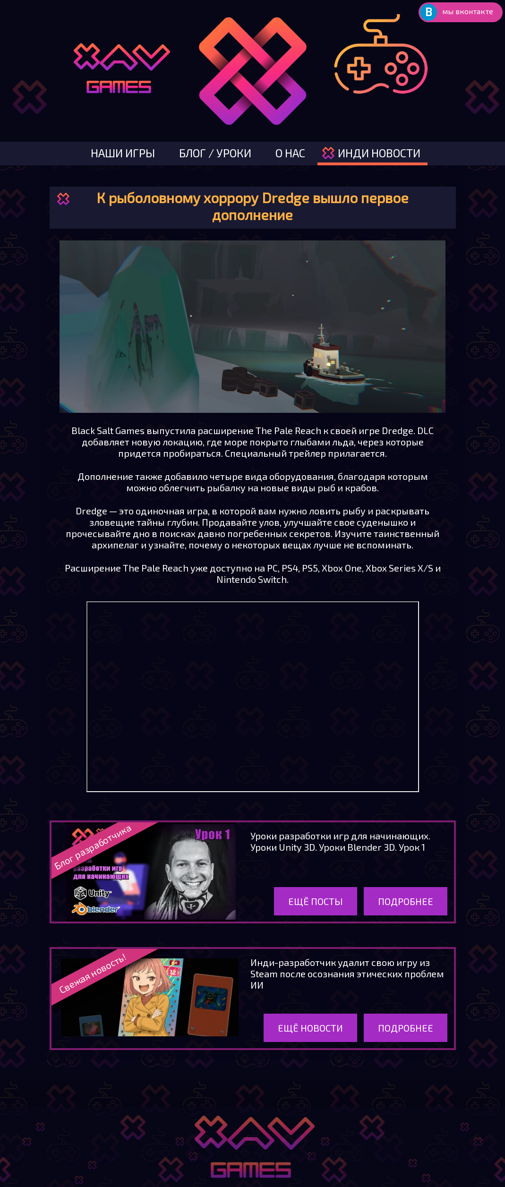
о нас (290, 153)
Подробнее (405, 901)
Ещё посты (315, 901)
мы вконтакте (467, 11)
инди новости (379, 153)
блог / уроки (215, 153)
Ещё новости (310, 1027)
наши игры (123, 153)
